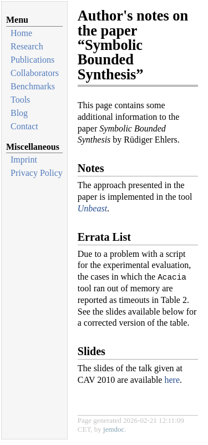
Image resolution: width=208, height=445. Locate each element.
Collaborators (35, 73)
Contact (24, 126)
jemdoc (113, 429)
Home (21, 33)
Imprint (24, 159)
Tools (20, 99)
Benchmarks (33, 86)
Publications (32, 59)
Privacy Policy (37, 173)
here (172, 380)
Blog (19, 113)
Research (27, 46)
